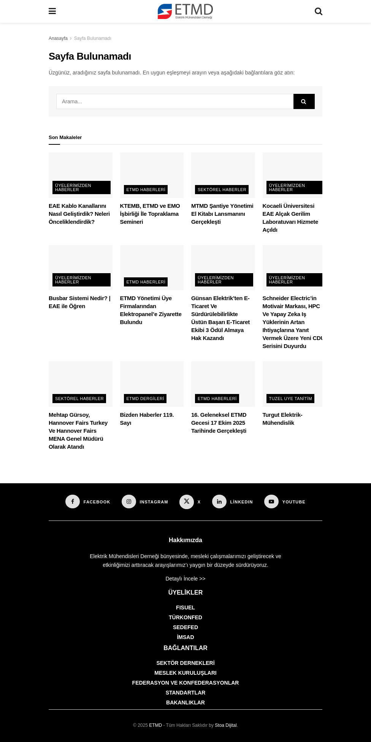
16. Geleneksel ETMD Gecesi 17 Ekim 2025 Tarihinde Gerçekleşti (218, 422)
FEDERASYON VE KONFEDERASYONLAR (185, 683)
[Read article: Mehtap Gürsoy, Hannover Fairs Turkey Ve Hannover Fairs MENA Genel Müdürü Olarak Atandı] (81, 384)
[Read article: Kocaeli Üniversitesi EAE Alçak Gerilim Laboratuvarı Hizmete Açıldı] (295, 175)
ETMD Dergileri (146, 398)
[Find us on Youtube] (284, 501)
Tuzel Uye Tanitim (290, 398)
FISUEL (185, 607)
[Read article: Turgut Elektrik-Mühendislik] (295, 384)
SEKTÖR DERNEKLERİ (185, 663)
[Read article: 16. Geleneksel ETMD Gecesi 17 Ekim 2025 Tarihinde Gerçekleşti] (223, 384)
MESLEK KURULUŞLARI (185, 673)
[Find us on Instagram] (145, 501)
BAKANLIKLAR (185, 702)
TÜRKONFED (185, 617)
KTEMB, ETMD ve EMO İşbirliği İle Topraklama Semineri (150, 214)
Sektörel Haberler (222, 189)
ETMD (155, 725)
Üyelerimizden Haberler (73, 187)
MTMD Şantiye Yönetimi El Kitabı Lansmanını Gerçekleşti (222, 214)
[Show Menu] (52, 11)
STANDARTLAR (186, 693)
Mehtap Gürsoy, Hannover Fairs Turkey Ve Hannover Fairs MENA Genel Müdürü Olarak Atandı (78, 430)
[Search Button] (318, 11)
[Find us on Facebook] (87, 501)
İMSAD (185, 637)
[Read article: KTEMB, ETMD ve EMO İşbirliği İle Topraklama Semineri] (152, 175)
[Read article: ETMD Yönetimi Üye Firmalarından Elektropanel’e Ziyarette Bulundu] (152, 268)
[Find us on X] (190, 502)
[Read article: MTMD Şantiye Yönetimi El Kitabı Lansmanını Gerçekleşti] (223, 175)
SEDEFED (185, 627)
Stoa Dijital (225, 725)
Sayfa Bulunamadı (92, 38)
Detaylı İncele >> (185, 579)
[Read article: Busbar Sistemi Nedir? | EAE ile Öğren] (81, 268)
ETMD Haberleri (146, 189)
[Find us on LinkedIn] (232, 501)
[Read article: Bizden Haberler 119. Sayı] (152, 384)
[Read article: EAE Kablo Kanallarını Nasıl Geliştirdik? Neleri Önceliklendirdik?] (81, 175)
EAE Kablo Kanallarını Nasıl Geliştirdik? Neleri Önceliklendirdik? (79, 214)
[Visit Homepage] (185, 11)
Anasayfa (58, 38)
